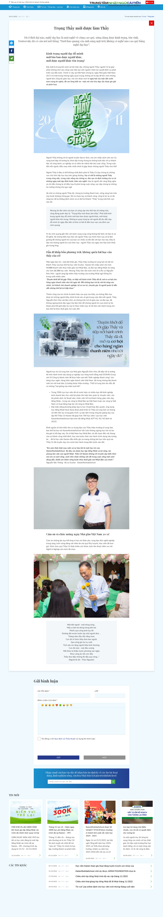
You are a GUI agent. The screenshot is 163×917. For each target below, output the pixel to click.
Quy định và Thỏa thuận (65, 739)
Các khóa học (74, 7)
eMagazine (90, 7)
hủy (105, 758)
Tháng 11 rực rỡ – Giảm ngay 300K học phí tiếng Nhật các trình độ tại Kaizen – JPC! (61, 830)
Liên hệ (102, 7)
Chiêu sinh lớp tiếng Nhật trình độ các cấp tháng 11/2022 (102, 876)
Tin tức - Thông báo (148, 16)
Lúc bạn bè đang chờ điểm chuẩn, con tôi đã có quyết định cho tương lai (137, 830)
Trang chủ (16, 7)
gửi (58, 758)
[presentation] (57, 747)
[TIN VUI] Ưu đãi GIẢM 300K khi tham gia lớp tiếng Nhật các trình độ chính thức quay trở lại (25, 830)
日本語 (151, 2)
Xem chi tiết (151, 866)
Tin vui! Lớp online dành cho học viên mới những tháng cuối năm (105, 887)
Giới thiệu (30, 7)
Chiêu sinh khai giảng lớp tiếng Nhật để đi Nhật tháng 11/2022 (104, 882)
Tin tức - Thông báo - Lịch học (52, 7)
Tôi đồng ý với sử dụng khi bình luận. (67, 738)
